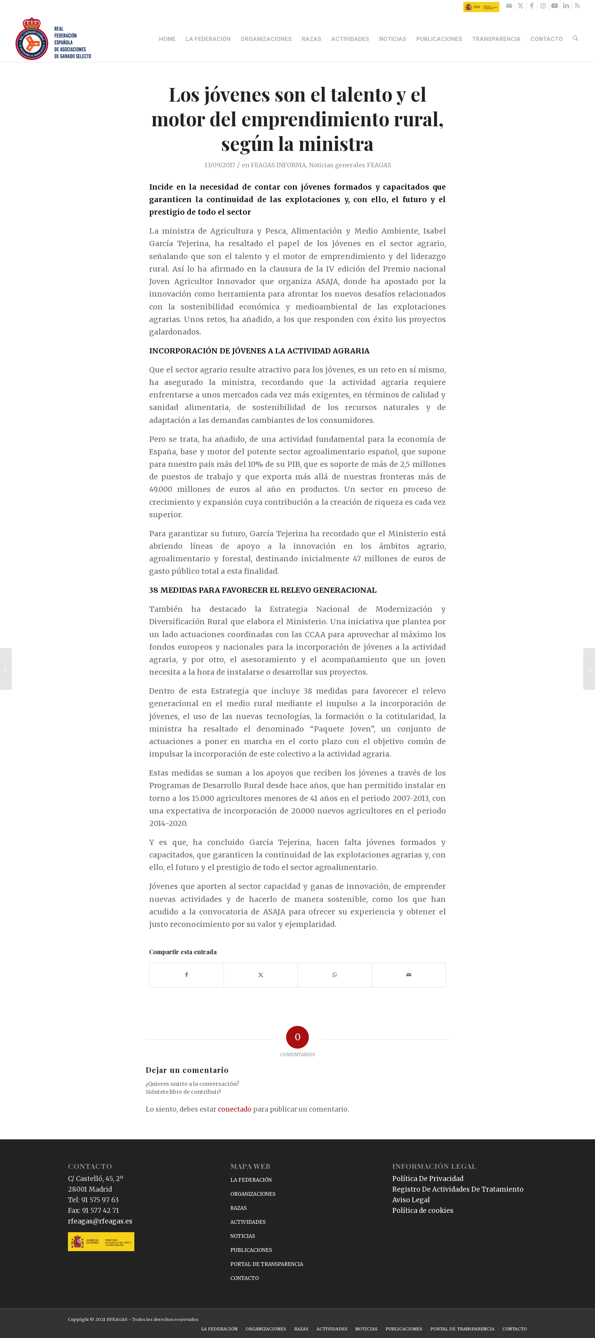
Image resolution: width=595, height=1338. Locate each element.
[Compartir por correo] (408, 975)
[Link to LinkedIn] (565, 5)
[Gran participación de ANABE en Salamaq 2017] (589, 669)
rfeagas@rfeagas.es (100, 1221)
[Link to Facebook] (531, 5)
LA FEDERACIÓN (251, 1180)
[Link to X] (520, 5)
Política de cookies (422, 1210)
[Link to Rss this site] (577, 5)
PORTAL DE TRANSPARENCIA (266, 1264)
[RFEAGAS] (53, 39)
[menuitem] (168, 39)
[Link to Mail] (509, 5)
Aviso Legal (411, 1200)
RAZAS (238, 1208)
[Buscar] (576, 39)
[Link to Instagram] (543, 5)
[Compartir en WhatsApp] (334, 975)
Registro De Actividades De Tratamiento (458, 1189)
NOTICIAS (242, 1236)
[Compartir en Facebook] (187, 975)
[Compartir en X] (261, 975)
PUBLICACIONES (251, 1250)
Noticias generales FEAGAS (350, 165)
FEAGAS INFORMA (278, 165)
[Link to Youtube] (554, 5)
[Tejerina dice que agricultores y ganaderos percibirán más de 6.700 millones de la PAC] (6, 669)
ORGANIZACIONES (252, 1194)
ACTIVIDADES (248, 1222)
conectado (235, 1109)
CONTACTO (244, 1278)
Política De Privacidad (427, 1179)
